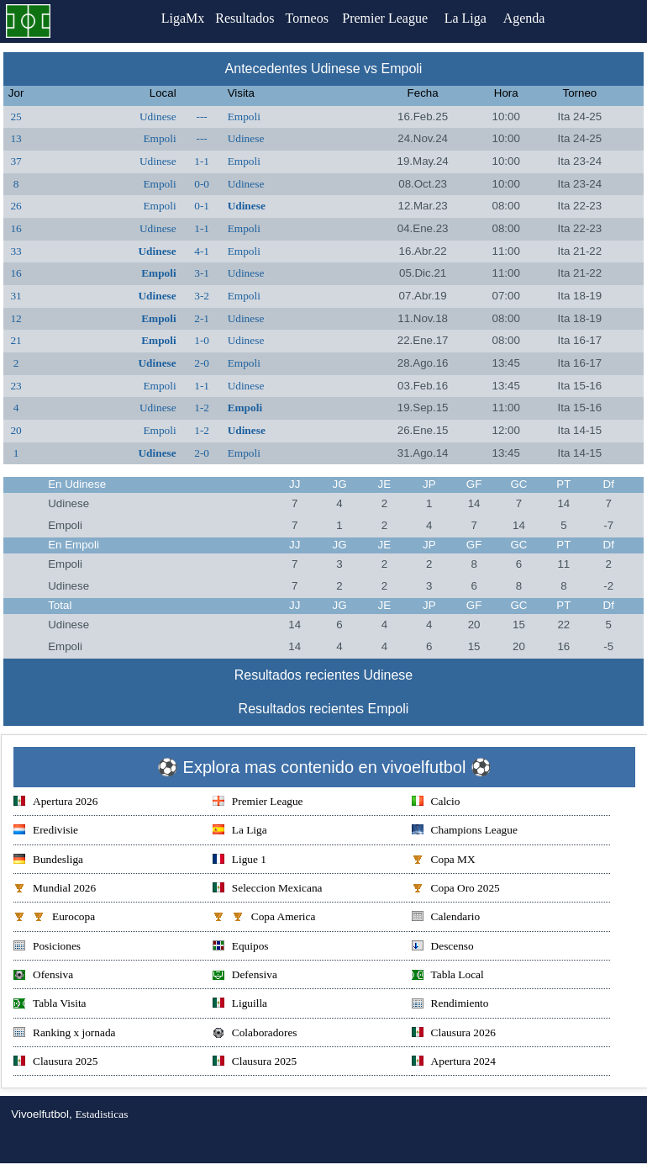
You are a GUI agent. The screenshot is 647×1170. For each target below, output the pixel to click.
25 (15, 116)
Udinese (157, 116)
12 (15, 318)
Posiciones (47, 948)
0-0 (201, 183)
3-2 (201, 295)
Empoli (244, 116)
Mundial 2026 (54, 889)
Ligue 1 (239, 861)
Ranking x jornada (64, 1034)
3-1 (201, 273)
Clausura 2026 (454, 1034)
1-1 (201, 161)
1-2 (201, 407)
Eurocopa (54, 918)
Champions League (465, 831)
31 (15, 295)
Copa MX (444, 861)
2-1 (201, 318)
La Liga (474, 18)
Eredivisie (45, 831)
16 (15, 228)
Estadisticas (101, 1114)
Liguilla (240, 1005)
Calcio (436, 803)
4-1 (201, 251)
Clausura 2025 (55, 1063)
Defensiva (245, 976)
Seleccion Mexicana (268, 889)
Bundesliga (48, 861)
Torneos (312, 18)
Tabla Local (448, 976)
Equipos (241, 948)
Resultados (244, 18)
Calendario (446, 918)
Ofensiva (43, 976)
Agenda (533, 18)
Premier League (393, 18)
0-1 (201, 205)
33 (15, 251)
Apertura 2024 (454, 1063)
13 (15, 138)
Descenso (443, 948)
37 (15, 161)
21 (15, 340)
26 (15, 205)
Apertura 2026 (55, 803)
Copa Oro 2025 (456, 889)
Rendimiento (450, 1005)
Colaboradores (255, 1034)
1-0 (201, 340)
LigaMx (177, 18)
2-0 (201, 363)
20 (15, 430)
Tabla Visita (50, 1005)
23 (15, 385)
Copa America (264, 918)
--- (201, 116)
